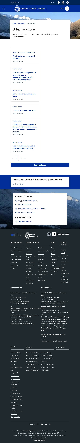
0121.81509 (17, 299)
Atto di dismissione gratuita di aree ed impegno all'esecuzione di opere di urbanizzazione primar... (24, 76)
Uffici (12, 254)
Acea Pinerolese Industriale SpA (35, 361)
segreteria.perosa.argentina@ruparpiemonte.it (24, 315)
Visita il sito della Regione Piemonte (36, 352)
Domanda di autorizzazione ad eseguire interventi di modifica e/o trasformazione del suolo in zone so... (25, 128)
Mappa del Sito (15, 417)
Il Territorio (64, 256)
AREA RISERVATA (39, 440)
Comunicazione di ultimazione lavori (24, 95)
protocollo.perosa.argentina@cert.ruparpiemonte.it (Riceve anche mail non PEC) (26, 309)
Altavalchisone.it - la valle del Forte (51, 355)
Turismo (40, 277)
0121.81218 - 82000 (19, 297)
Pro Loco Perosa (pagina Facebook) (51, 358)
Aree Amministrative (17, 251)
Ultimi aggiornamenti (17, 411)
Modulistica (17, 69)
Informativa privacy (16, 399)
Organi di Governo (16, 248)
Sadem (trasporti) (46, 352)
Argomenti (21, 23)
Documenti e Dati (16, 257)
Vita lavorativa (42, 280)
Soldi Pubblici (45, 370)
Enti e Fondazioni (16, 260)
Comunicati (54, 271)
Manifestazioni (55, 257)
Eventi (63, 250)
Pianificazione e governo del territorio (24, 57)
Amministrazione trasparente (24, 52)
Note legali (14, 402)
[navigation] (4, 8)
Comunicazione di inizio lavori (24, 110)
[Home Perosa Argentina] (31, 8)
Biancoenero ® (55, 435)
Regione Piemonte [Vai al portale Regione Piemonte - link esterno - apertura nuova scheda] (15, 2)
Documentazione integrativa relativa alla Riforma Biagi (24, 147)
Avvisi (53, 274)
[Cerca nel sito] (67, 8)
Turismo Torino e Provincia (33, 364)
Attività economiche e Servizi (65, 273)
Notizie (53, 254)
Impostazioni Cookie (17, 405)
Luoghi (63, 253)
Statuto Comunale (16, 396)
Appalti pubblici (30, 262)
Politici (13, 268)
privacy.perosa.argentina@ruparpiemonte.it (54, 341)
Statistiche (14, 414)
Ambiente (29, 254)
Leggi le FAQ (14, 373)
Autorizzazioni (30, 265)
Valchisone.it (44, 361)
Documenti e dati (40, 165)
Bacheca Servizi (15, 393)
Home (14, 23)
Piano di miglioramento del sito (16, 367)
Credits (13, 408)
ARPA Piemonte (31, 367)
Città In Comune (51, 433)
